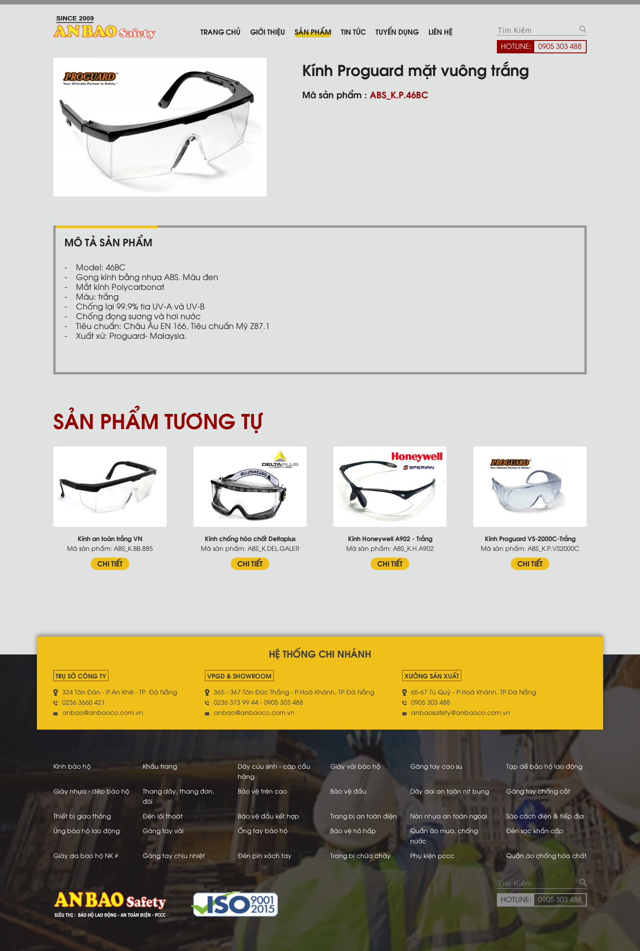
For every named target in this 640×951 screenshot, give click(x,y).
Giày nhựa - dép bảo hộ (91, 790)
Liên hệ (440, 31)
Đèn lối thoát (163, 815)
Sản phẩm (313, 31)
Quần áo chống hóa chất (546, 855)
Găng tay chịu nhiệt (174, 855)
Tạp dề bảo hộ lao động (544, 766)
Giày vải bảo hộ (355, 766)
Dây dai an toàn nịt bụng (449, 790)
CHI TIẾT (110, 563)
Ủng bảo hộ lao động (86, 830)
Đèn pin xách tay (265, 855)
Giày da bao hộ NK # (85, 855)
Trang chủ (220, 31)
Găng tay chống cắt (538, 790)
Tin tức (353, 31)
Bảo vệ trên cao (262, 790)
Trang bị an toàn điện (363, 815)
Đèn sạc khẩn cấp (535, 830)
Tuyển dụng (397, 31)
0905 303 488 (560, 46)
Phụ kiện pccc (432, 855)
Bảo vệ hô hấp (353, 830)
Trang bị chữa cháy (360, 855)
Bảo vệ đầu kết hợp (268, 815)
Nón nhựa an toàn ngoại (448, 815)
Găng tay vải (163, 830)
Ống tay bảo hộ (263, 830)
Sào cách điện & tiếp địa (545, 815)
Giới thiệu (267, 31)
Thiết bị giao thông (82, 815)
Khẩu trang (160, 766)
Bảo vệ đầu (348, 790)
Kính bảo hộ (72, 766)
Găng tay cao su (436, 766)
